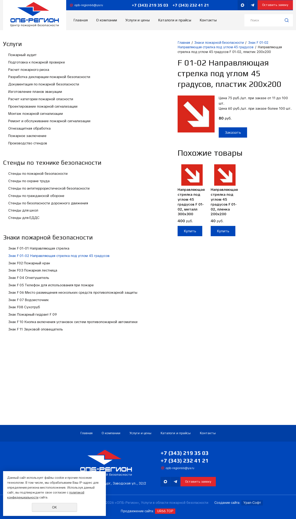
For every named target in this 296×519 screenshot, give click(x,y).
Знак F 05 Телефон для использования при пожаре (31, 340)
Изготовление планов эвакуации (35, 101)
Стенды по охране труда (29, 212)
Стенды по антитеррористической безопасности (37, 222)
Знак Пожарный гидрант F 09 (32, 382)
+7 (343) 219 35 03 (148, 5)
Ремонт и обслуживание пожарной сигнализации (37, 143)
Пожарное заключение (27, 160)
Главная (80, 20)
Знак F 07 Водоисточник (28, 367)
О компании (106, 20)
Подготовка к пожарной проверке (36, 62)
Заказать (141, 112)
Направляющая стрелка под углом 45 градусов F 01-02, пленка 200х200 (132, 181)
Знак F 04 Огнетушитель (28, 330)
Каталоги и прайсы (174, 20)
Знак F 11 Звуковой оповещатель (35, 406)
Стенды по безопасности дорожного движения (29, 241)
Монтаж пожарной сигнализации (35, 133)
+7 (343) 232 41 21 (188, 5)
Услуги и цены (137, 20)
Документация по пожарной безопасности (31, 91)
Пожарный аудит (22, 55)
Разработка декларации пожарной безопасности (37, 79)
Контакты (208, 20)
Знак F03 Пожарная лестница (32, 323)
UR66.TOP (165, 511)
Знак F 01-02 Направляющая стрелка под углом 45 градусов (39, 306)
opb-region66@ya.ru (88, 5)
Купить (97, 210)
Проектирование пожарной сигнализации (31, 123)
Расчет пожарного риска (28, 69)
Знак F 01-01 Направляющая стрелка (38, 296)
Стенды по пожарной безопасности (38, 205)
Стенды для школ (23, 251)
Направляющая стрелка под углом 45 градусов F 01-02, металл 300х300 (98, 181)
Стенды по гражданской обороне (36, 232)
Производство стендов (27, 167)
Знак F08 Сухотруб (24, 374)
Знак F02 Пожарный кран (29, 315)
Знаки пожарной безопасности (126, 42)
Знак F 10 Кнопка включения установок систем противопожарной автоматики (38, 394)
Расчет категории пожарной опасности (31, 111)
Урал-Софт (252, 503)
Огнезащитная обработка (29, 153)
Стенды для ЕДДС (23, 259)
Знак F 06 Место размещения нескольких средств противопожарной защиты (32, 355)
